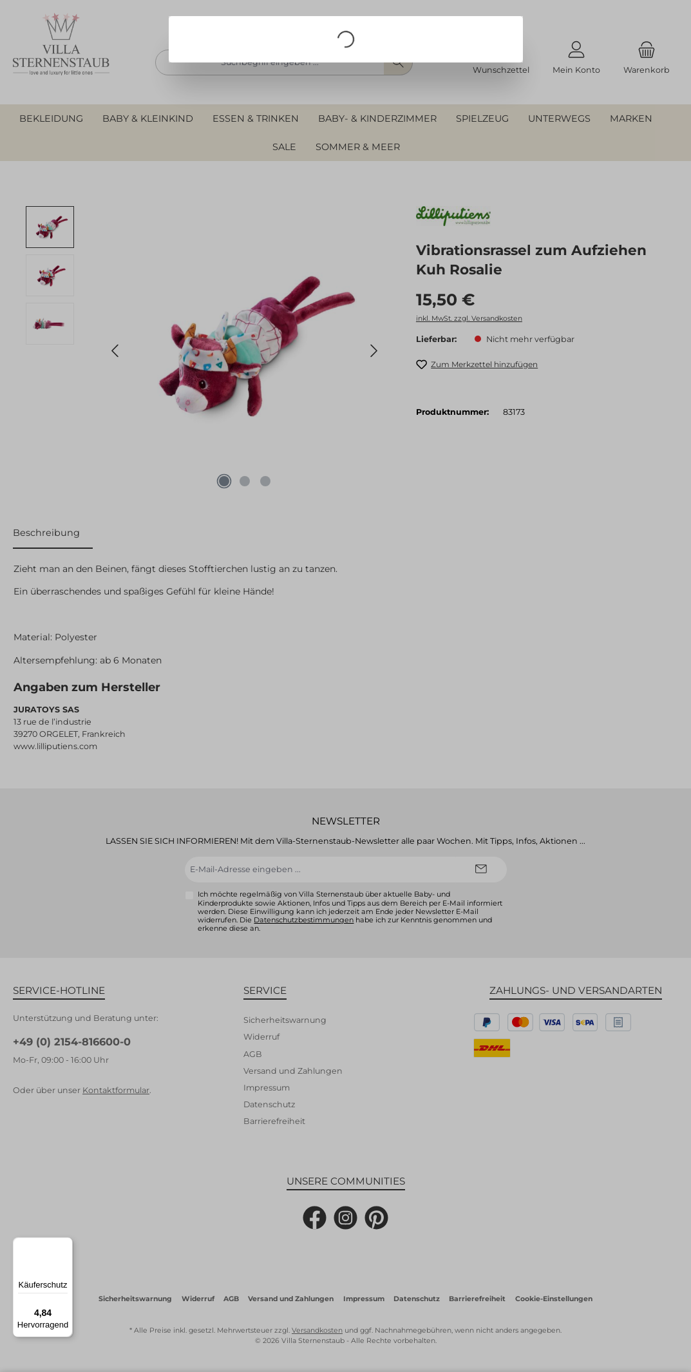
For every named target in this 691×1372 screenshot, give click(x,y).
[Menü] (65, 1245)
